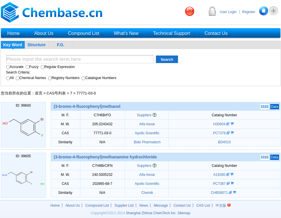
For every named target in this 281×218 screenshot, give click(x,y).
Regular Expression (57, 67)
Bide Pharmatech (147, 142)
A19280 (219, 175)
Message (161, 205)
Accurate (15, 67)
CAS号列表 (56, 93)
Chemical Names (30, 78)
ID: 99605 (23, 156)
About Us (72, 205)
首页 (38, 93)
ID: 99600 (23, 105)
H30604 (219, 124)
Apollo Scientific (146, 133)
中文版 (223, 205)
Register (248, 12)
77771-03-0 (86, 93)
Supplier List (124, 205)
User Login (228, 12)
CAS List (203, 205)
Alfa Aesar (146, 124)
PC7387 (220, 184)
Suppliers (144, 115)
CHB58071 (220, 193)
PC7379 (220, 133)
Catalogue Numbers (98, 78)
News (143, 205)
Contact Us (182, 205)
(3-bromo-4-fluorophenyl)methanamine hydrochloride (105, 157)
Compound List (97, 205)
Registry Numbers (63, 78)
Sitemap (183, 213)
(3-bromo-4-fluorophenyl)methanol (87, 106)
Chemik (146, 193)
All (10, 78)
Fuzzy (31, 67)
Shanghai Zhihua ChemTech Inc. (151, 213)
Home (55, 205)
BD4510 (224, 142)
